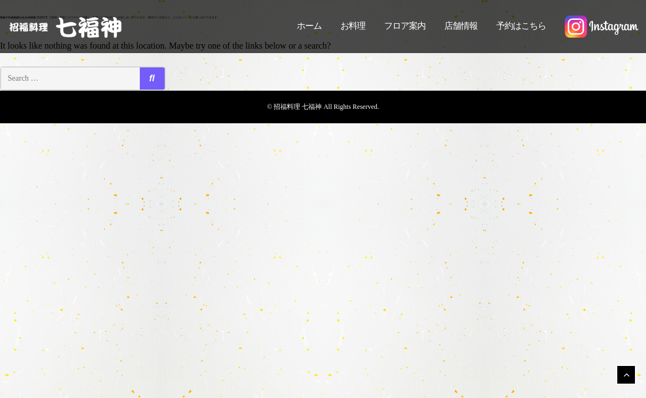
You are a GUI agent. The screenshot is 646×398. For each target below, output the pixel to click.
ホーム (309, 25)
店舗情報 (460, 25)
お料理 (352, 25)
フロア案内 (405, 25)
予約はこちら (521, 25)
